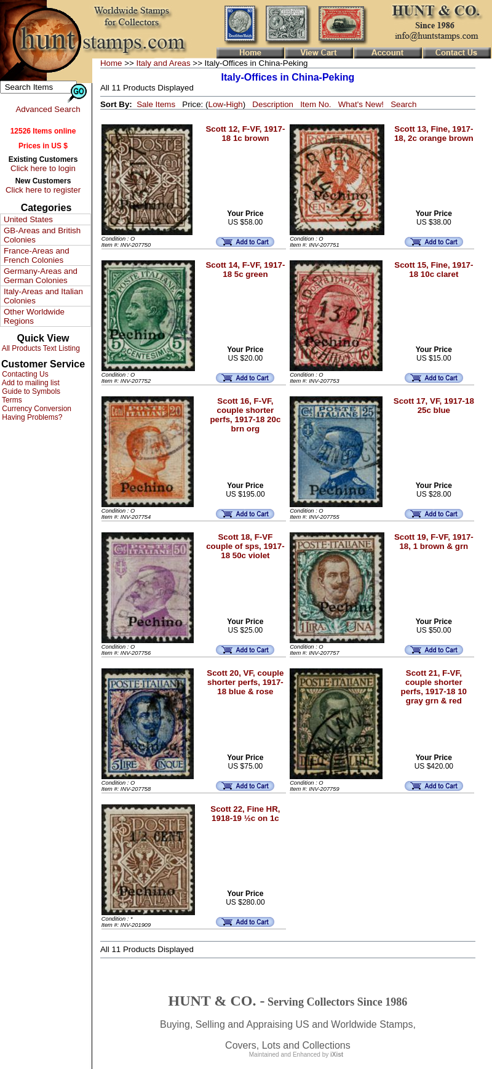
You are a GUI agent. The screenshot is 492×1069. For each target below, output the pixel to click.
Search (403, 104)
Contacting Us (24, 374)
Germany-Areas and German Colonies (40, 275)
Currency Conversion (35, 408)
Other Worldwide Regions (34, 316)
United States (28, 219)
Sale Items (156, 104)
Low (215, 104)
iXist (336, 1054)
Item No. (315, 104)
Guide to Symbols (30, 391)
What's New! (361, 104)
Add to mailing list (30, 382)
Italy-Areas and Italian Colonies (43, 296)
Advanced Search (47, 109)
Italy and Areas (163, 63)
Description (272, 104)
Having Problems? (31, 417)
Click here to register (43, 189)
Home (111, 63)
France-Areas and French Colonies (36, 255)
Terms (11, 400)
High (234, 104)
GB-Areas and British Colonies (42, 235)
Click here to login (43, 168)
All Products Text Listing (40, 348)
